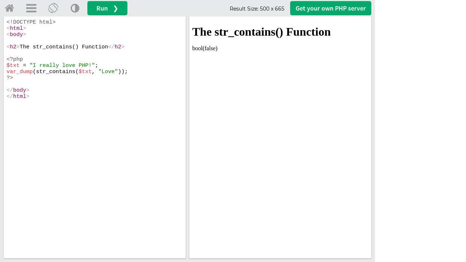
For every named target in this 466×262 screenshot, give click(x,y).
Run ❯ (107, 8)
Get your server (331, 8)
